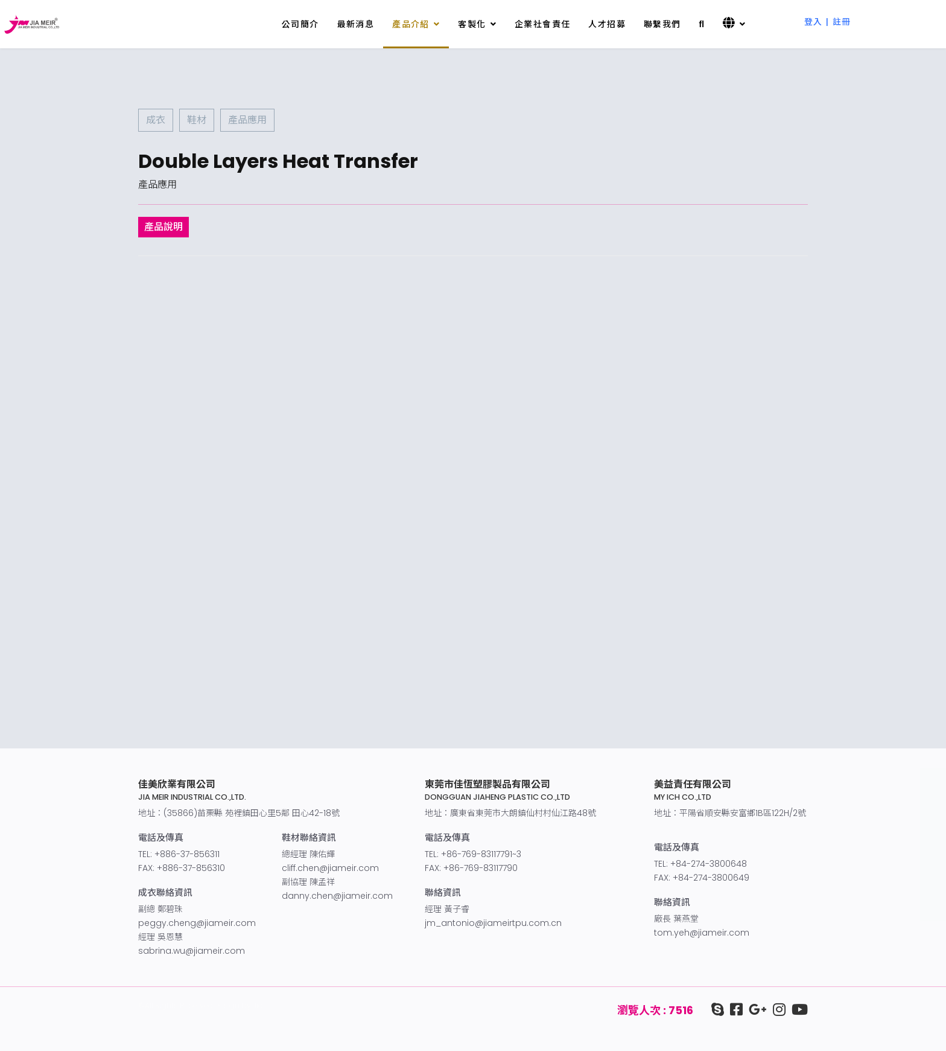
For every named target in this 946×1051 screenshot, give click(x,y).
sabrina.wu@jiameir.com (191, 951)
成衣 (155, 120)
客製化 (472, 24)
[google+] (755, 1010)
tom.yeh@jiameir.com (701, 933)
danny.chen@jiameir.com (337, 896)
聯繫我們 (662, 24)
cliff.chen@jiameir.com (330, 868)
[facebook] (733, 1010)
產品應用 (247, 120)
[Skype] (717, 1010)
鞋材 (196, 120)
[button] (828, 14)
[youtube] (797, 1010)
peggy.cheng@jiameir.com (197, 923)
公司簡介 (300, 24)
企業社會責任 (542, 24)
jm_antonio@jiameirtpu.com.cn (493, 923)
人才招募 (607, 24)
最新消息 (356, 24)
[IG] (776, 1010)
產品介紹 (411, 24)
